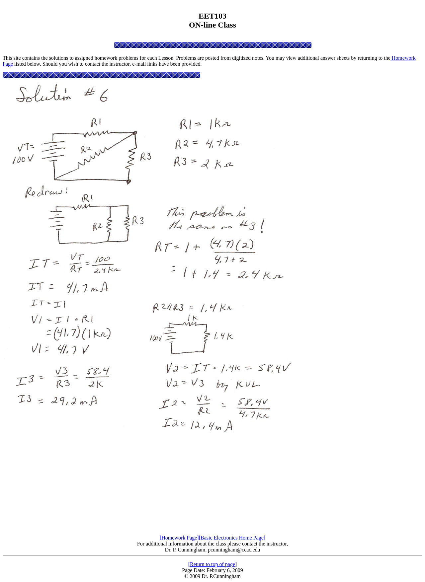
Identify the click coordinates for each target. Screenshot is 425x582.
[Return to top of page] (212, 564)
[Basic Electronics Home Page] (232, 538)
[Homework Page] (179, 538)
